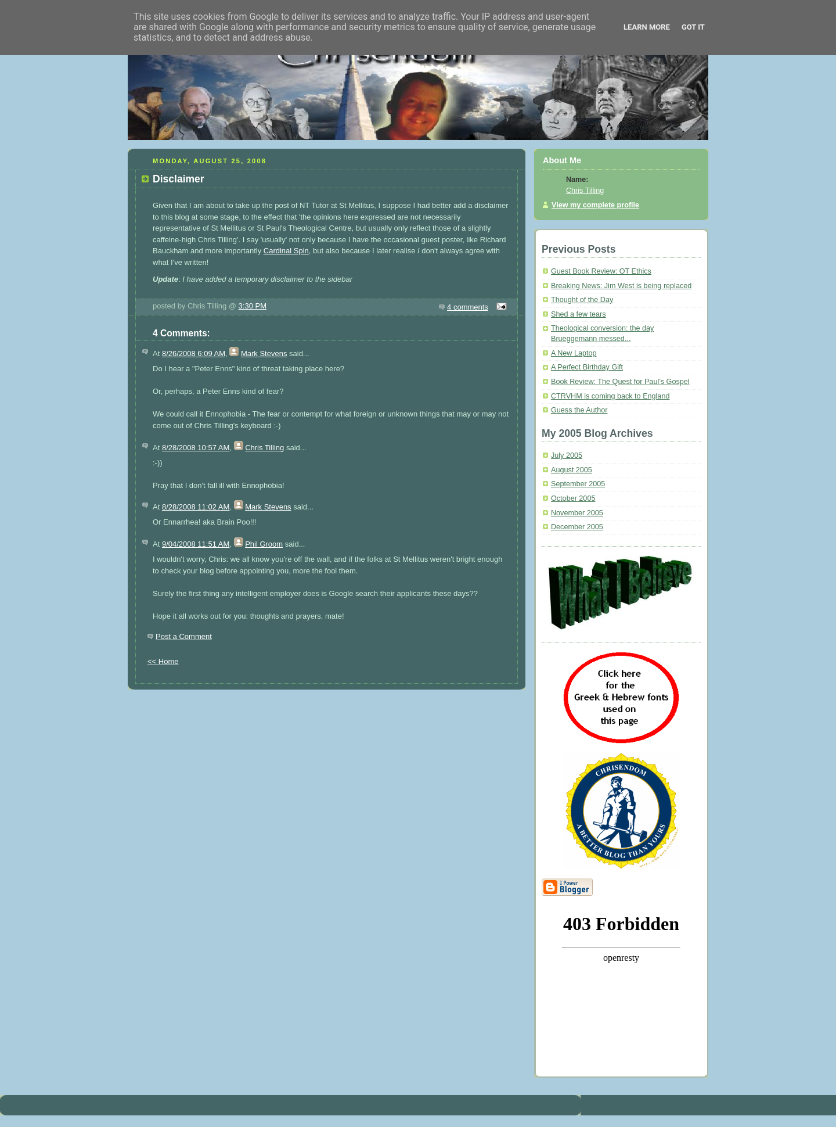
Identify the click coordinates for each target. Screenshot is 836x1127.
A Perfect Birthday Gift (587, 367)
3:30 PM (252, 306)
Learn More (647, 27)
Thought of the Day (582, 300)
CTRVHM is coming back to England (610, 396)
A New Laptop (574, 353)
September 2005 (578, 484)
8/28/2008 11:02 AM (195, 507)
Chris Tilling (264, 447)
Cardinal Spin (286, 250)
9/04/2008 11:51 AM (195, 544)
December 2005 (577, 527)
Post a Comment (184, 636)
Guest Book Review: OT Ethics (601, 271)
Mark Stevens (264, 353)
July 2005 (566, 455)
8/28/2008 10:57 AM (195, 447)
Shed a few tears (578, 314)
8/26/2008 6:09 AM (193, 353)
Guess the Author (579, 410)
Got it (693, 27)
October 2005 (573, 498)
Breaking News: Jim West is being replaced (621, 286)
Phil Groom (264, 544)
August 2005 (571, 470)
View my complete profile (595, 205)
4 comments (467, 307)
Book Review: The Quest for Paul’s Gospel (620, 382)
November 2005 (577, 513)
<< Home (162, 661)
